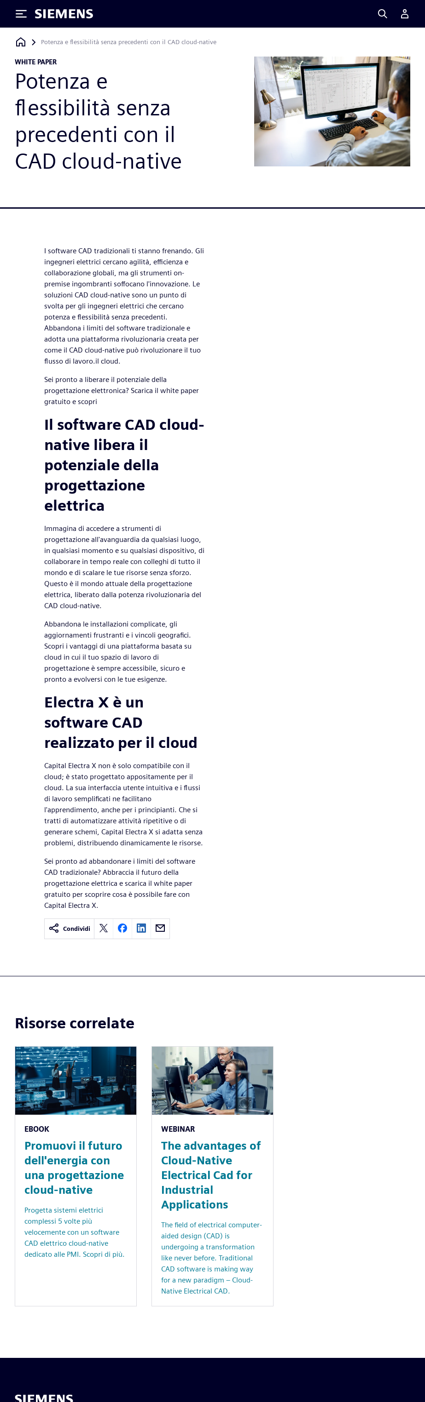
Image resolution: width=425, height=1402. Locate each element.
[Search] (382, 14)
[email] (160, 929)
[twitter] (103, 929)
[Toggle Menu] (21, 13)
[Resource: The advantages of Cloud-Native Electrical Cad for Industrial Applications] (212, 1176)
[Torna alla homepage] (20, 42)
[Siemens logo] (64, 13)
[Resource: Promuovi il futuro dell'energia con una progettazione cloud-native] (76, 1176)
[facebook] (122, 929)
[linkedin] (141, 929)
